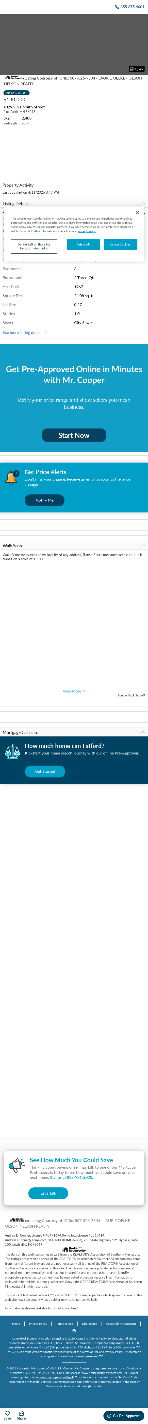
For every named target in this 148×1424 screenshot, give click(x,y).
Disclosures (89, 1323)
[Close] (137, 212)
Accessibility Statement (121, 1323)
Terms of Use (64, 1323)
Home (16, 1323)
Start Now (74, 435)
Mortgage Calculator (74, 732)
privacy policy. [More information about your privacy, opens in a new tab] (87, 231)
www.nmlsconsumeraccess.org (101, 1373)
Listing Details (74, 203)
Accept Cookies (120, 244)
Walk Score (74, 545)
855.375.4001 (132, 6)
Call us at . (71, 1177)
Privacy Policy (38, 1323)
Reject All (83, 244)
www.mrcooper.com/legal (56, 1377)
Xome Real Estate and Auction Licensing (38, 1338)
